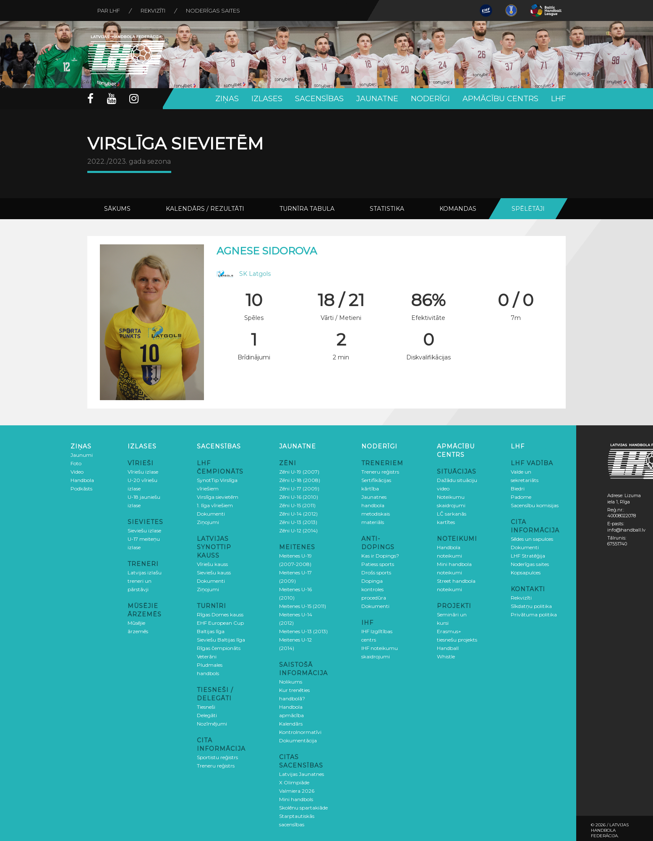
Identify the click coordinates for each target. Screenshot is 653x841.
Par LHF (109, 10)
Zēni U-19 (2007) (299, 472)
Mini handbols (296, 799)
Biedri (518, 488)
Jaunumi (82, 455)
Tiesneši (206, 707)
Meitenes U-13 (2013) (303, 631)
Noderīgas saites (214, 10)
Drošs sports (376, 572)
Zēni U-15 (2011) (297, 505)
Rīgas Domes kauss (220, 614)
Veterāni (207, 656)
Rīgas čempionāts (218, 648)
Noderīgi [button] (430, 98)
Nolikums (290, 682)
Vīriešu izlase (143, 472)
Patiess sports (377, 564)
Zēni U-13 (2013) (298, 522)
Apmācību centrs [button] (500, 98)
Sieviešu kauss (214, 572)
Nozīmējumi (212, 723)
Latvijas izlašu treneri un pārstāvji (145, 580)
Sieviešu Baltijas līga (221, 640)
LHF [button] (558, 98)
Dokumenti (211, 514)
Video (77, 472)
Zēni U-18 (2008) (299, 480)
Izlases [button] (266, 98)
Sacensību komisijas (535, 505)
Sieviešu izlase (144, 530)
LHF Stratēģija (528, 556)
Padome (521, 497)
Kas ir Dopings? (380, 556)
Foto (76, 463)
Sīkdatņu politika (531, 606)
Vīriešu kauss (212, 564)
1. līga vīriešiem (215, 505)
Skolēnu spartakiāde (303, 807)
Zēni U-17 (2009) (299, 488)
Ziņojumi (208, 522)
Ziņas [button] (227, 98)
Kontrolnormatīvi (300, 732)
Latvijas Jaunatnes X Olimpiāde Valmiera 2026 (301, 782)
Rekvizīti (153, 10)
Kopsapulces (526, 572)
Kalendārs (291, 723)
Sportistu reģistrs (217, 757)
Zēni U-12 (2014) (298, 530)
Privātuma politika (534, 614)
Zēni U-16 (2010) (298, 497)
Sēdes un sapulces (532, 539)
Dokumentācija (298, 740)
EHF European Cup (220, 623)
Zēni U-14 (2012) (298, 514)
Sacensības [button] (319, 98)
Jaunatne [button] (377, 98)
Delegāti (207, 715)
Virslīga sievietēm (217, 497)
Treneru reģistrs (216, 765)
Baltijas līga (211, 631)
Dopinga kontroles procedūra (373, 589)
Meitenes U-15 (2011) (302, 606)
